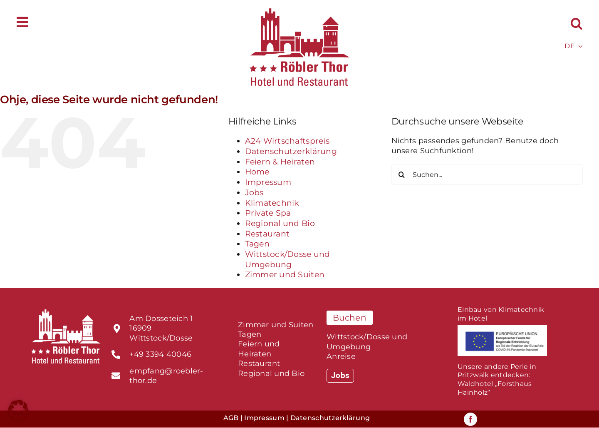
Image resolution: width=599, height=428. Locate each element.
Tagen (257, 244)
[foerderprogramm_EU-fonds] (502, 328)
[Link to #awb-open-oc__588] (22, 22)
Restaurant (267, 234)
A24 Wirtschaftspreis (287, 141)
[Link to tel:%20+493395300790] (115, 354)
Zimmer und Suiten (285, 274)
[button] (576, 23)
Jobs (254, 192)
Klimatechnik (272, 203)
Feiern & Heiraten (280, 162)
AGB (231, 418)
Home (257, 172)
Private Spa (268, 213)
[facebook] (470, 419)
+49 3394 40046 (160, 354)
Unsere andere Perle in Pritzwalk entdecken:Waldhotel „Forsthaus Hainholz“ (497, 379)
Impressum (268, 182)
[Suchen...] (487, 174)
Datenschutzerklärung (291, 151)
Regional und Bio (280, 223)
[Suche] (401, 174)
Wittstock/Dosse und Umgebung (287, 259)
